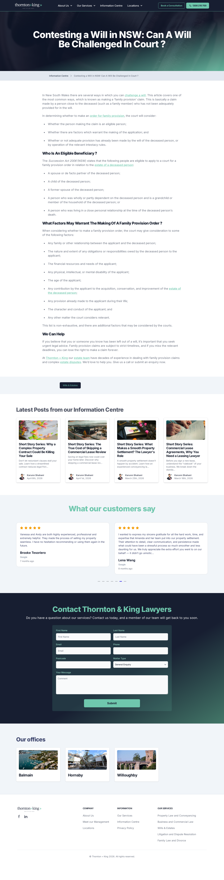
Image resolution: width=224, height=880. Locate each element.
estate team (82, 358)
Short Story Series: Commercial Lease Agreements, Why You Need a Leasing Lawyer (183, 450)
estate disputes (70, 362)
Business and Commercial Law (175, 821)
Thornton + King (57, 358)
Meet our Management (96, 821)
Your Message (63, 672)
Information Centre (111, 5)
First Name (61, 630)
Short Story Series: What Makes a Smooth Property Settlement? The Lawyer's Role (136, 450)
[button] (99, 581)
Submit (112, 703)
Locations (134, 5)
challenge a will (135, 95)
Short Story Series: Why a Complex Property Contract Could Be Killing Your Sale (37, 450)
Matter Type (119, 658)
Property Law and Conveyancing (177, 815)
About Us (65, 5)
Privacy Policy (125, 828)
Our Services (86, 5)
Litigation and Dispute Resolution (177, 834)
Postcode (61, 658)
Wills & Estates (70, 385)
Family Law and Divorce (172, 840)
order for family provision (107, 115)
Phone (116, 644)
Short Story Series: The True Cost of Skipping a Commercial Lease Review (87, 448)
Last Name (118, 630)
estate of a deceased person (114, 165)
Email (59, 644)
